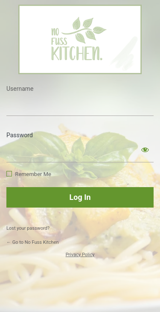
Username (20, 88)
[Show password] (145, 149)
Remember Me (33, 174)
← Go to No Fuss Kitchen (32, 242)
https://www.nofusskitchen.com (80, 39)
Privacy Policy (80, 254)
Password (19, 135)
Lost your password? (27, 228)
